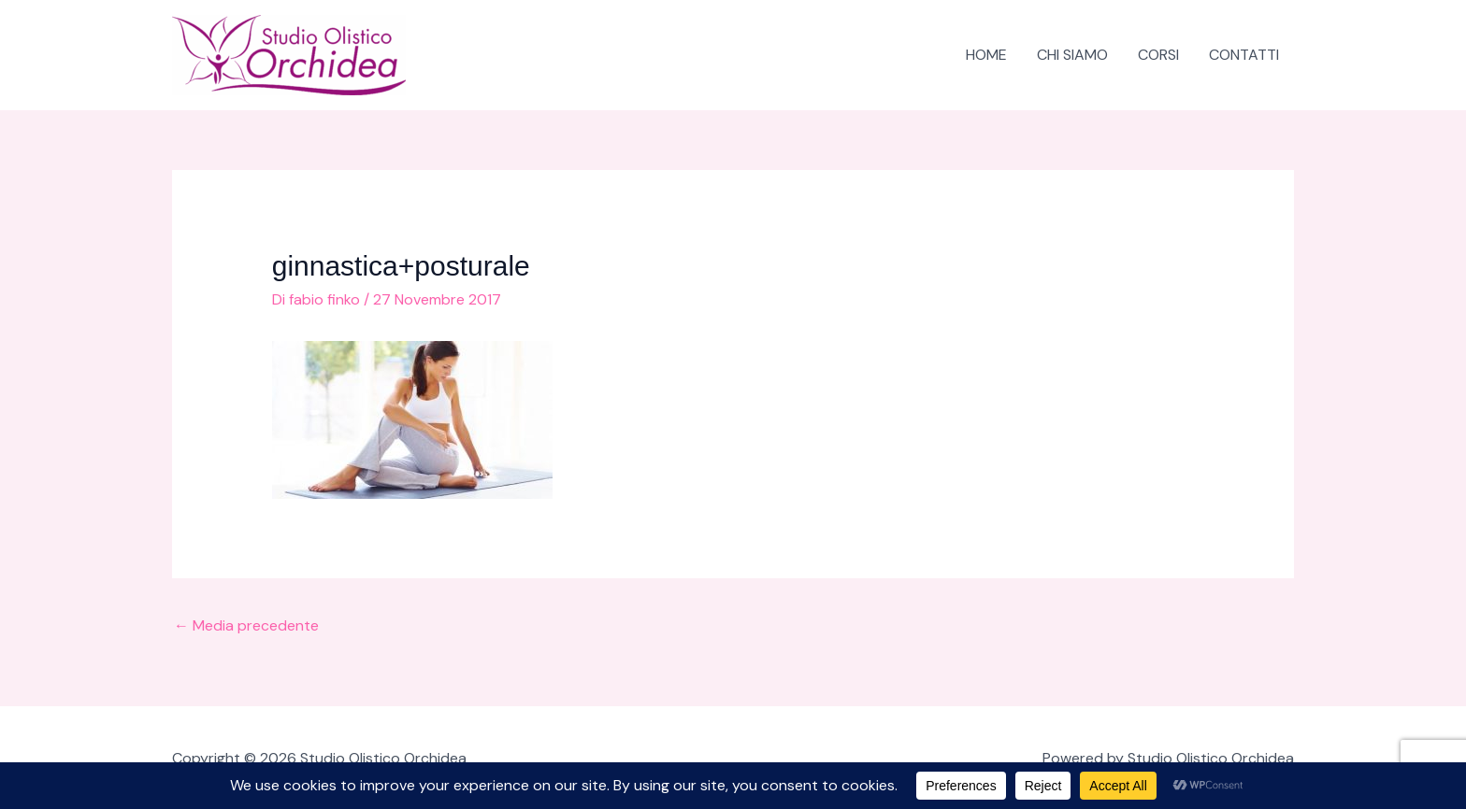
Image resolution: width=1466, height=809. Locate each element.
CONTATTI (1244, 54)
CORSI (1158, 54)
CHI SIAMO (1072, 54)
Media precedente (246, 625)
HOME (986, 54)
